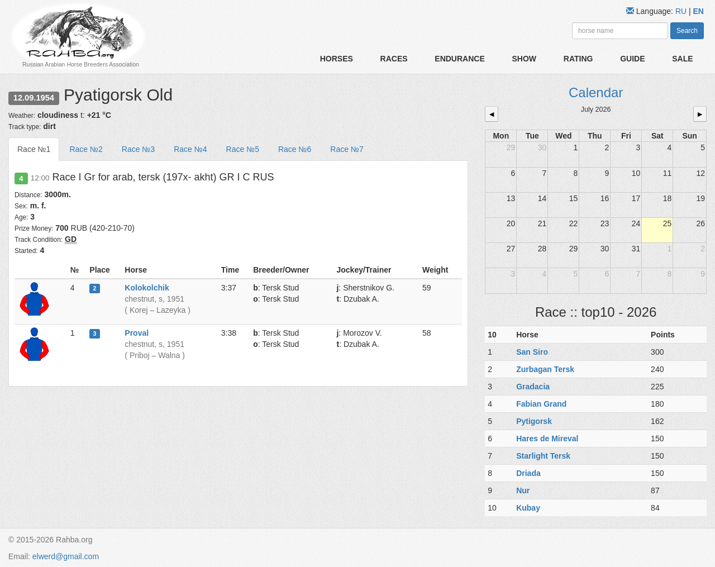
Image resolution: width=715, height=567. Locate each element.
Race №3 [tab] (138, 149)
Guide (632, 58)
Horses (336, 58)
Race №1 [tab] (33, 149)
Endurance (459, 58)
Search (687, 31)
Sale (682, 58)
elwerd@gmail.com (65, 556)
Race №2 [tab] (85, 149)
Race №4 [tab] (190, 149)
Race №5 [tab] (242, 149)
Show (524, 58)
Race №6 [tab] (294, 149)
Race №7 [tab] (346, 149)
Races (394, 58)
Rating (578, 58)
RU (682, 11)
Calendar (596, 92)
